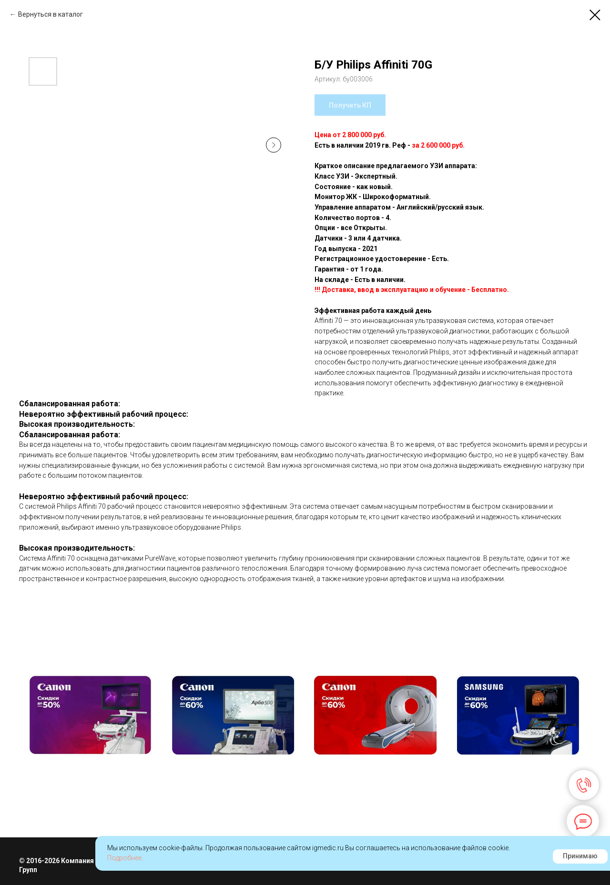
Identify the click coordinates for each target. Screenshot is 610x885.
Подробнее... (126, 858)
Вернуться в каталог (50, 14)
